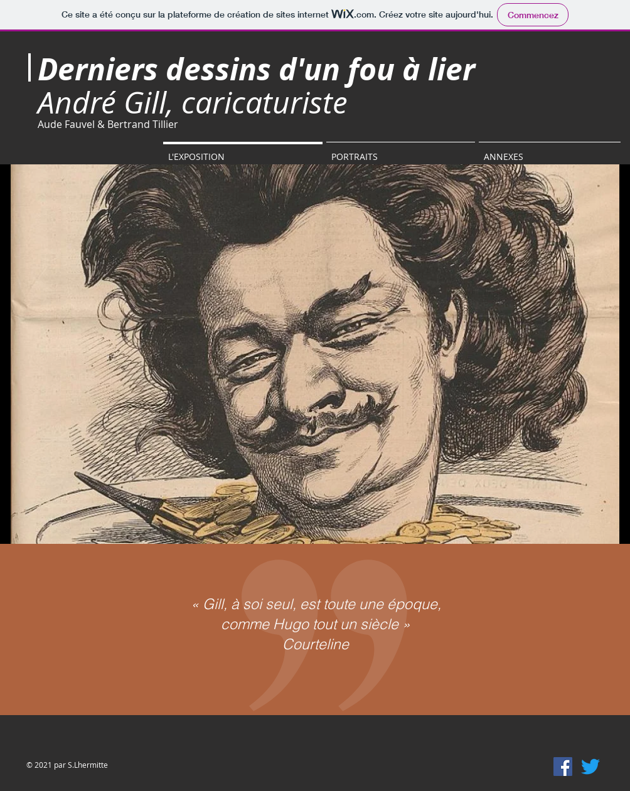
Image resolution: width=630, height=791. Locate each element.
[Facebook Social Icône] (562, 766)
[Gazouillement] (590, 766)
